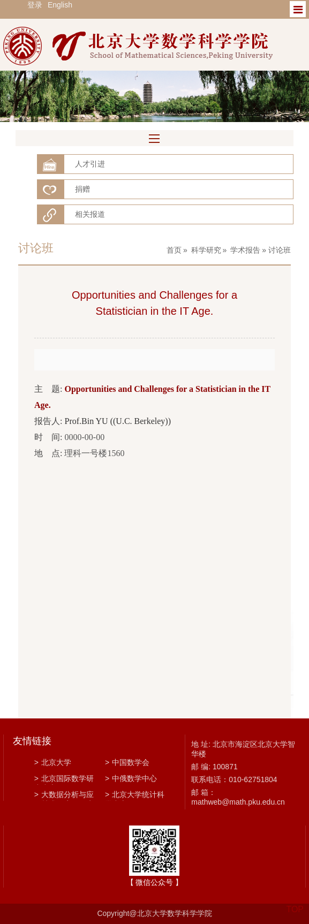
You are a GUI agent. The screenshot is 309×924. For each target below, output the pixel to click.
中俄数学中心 (131, 778)
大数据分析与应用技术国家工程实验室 (64, 795)
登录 (34, 5)
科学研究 (206, 250)
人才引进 (90, 164)
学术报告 (245, 250)
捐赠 (82, 189)
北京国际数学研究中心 (64, 779)
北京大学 (52, 762)
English (60, 5)
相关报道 (90, 214)
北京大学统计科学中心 (134, 795)
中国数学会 (127, 762)
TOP (295, 903)
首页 (174, 250)
